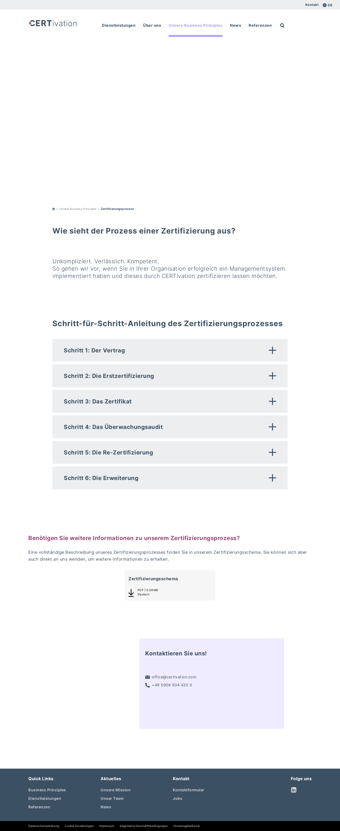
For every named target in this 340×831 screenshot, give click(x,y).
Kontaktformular (188, 790)
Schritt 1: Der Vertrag (94, 350)
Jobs (177, 798)
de (327, 5)
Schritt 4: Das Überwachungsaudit (113, 427)
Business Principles (47, 790)
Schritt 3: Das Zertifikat (98, 401)
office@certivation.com (170, 677)
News (106, 807)
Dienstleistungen (44, 798)
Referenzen (39, 807)
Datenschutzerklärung (43, 826)
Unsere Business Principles (78, 209)
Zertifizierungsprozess (117, 209)
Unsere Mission (116, 790)
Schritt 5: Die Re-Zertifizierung (108, 452)
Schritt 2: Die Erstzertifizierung (109, 375)
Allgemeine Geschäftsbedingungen (144, 826)
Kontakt (312, 4)
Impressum (106, 826)
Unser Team (112, 798)
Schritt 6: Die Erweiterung (101, 478)
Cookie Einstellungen (79, 826)
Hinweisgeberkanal (186, 826)
